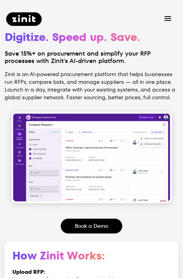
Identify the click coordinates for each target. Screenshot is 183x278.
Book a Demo (91, 226)
